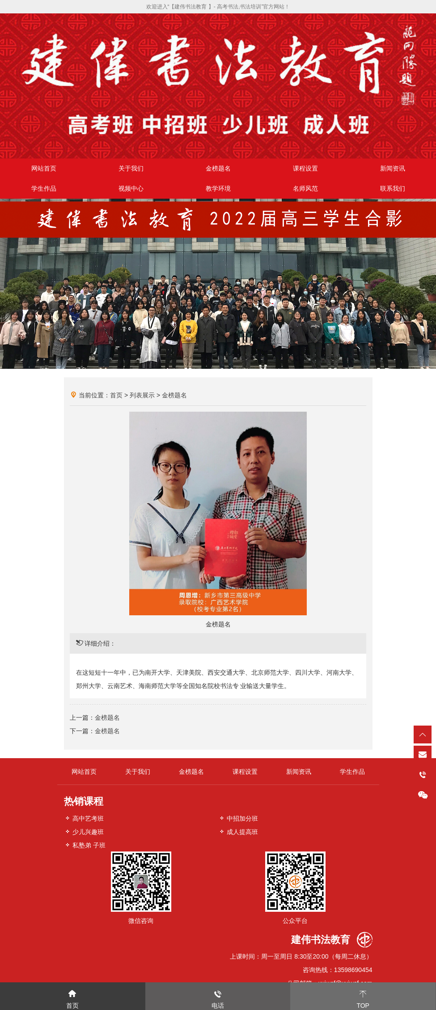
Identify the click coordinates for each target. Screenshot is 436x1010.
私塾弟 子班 (85, 845)
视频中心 (131, 188)
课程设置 (305, 168)
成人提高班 (238, 831)
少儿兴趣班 (84, 831)
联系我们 (392, 188)
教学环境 (218, 188)
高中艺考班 (84, 818)
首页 (116, 395)
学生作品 (43, 188)
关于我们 (131, 168)
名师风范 (305, 188)
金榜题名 (218, 168)
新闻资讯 (392, 168)
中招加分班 (238, 818)
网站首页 (43, 168)
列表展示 (142, 395)
